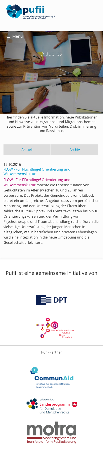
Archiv (75, 149)
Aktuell (27, 149)
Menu (15, 36)
